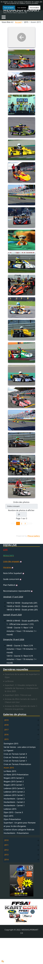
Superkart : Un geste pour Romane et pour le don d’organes (19, 824)
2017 (6, 729)
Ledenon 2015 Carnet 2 (14, 791)
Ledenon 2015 (10, 809)
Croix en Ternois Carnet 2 (15, 757)
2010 (6, 840)
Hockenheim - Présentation (16, 833)
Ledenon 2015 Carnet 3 (14, 788)
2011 (6, 845)
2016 (6, 734)
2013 (6, 854)
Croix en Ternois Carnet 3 (15, 754)
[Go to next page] (28, 523)
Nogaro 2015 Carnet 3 (14, 778)
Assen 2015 (9, 767)
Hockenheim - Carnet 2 (14, 802)
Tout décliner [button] (21, 8)
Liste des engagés (12, 561)
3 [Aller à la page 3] (25, 523)
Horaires (8, 567)
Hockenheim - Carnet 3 (14, 798)
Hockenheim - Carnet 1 (14, 805)
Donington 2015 (11, 743)
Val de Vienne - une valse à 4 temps (20, 747)
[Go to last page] (30, 523)
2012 (6, 850)
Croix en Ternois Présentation (17, 764)
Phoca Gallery (33, 536)
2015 (6, 739)
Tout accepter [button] (9, 8)
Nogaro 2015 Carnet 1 (14, 785)
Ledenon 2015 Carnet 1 (14, 795)
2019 (6, 720)
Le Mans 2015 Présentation (16, 774)
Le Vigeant (8, 750)
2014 (6, 859)
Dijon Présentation (12, 819)
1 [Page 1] (17, 523)
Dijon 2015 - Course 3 (13, 812)
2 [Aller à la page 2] (21, 523)
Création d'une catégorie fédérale (19, 829)
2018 (6, 725)
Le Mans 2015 (10, 771)
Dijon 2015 (8, 816)
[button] (4, 17)
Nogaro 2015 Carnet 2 (14, 781)
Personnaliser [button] (34, 8)
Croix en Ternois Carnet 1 (15, 760)
